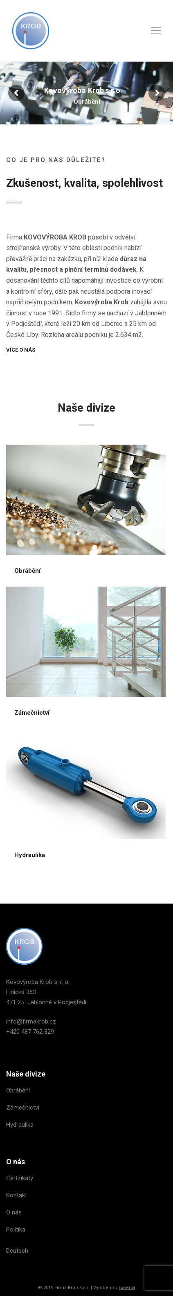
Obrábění (27, 570)
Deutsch (17, 1250)
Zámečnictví (31, 712)
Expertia (127, 1287)
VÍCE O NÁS (20, 350)
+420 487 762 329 (30, 1031)
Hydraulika (29, 855)
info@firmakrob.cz (31, 1021)
